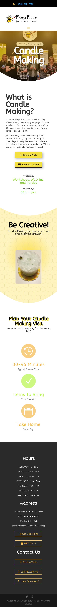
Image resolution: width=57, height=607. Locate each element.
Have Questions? (30, 581)
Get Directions (30, 533)
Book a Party (30, 155)
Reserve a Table (30, 164)
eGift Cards (30, 543)
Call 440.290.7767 (30, 571)
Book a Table (30, 562)
